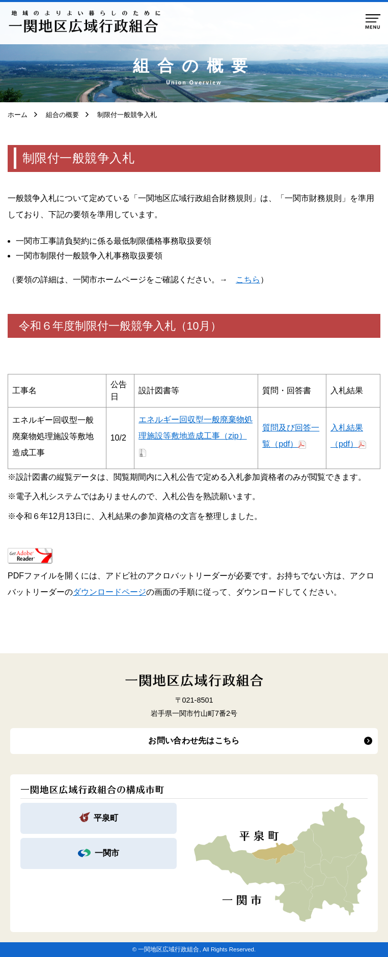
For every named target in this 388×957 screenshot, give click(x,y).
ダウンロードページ (109, 592)
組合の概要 (59, 115)
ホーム (17, 115)
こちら (248, 279)
